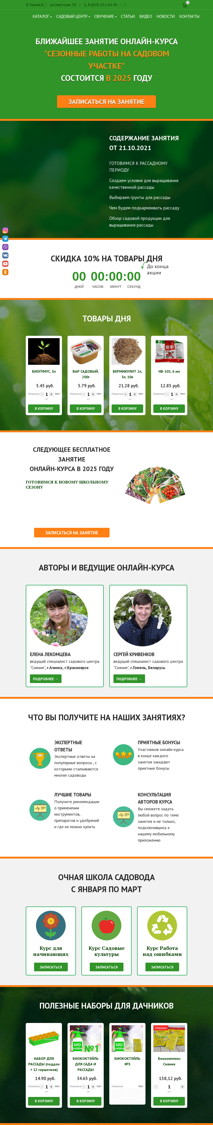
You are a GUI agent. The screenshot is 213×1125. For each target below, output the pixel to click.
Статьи (128, 17)
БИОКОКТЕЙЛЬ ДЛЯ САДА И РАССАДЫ (86, 1064)
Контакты (189, 17)
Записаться (51, 967)
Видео (145, 17)
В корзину (44, 408)
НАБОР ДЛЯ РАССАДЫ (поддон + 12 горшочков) (44, 1064)
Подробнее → (45, 678)
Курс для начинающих (50, 951)
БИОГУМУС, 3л (44, 371)
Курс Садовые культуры (107, 951)
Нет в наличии (127, 1095)
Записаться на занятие (106, 101)
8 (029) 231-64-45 (102, 4)
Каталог (42, 17)
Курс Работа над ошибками (162, 951)
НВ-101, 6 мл (169, 371)
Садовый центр (73, 17)
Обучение (105, 17)
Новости (166, 17)
